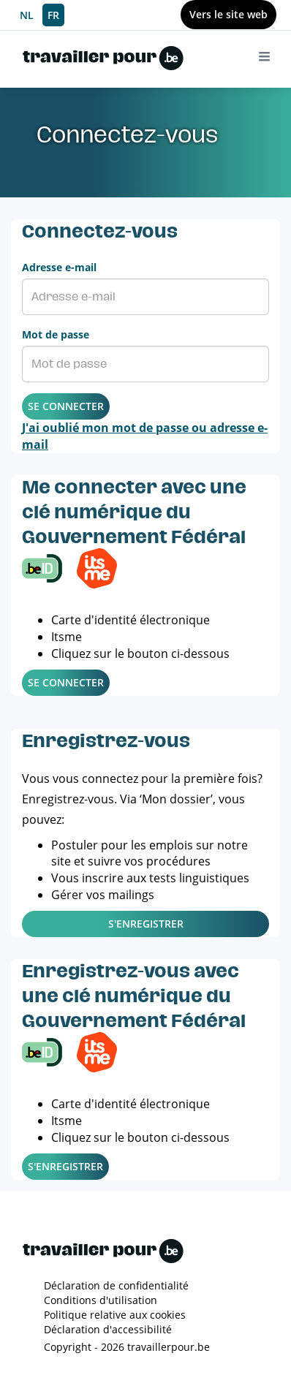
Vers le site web (228, 14)
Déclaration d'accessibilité (108, 1329)
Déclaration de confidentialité (116, 1285)
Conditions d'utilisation (100, 1300)
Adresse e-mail (59, 267)
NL (27, 15)
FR (53, 15)
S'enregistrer (146, 924)
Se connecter (66, 406)
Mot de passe (55, 334)
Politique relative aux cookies (115, 1315)
